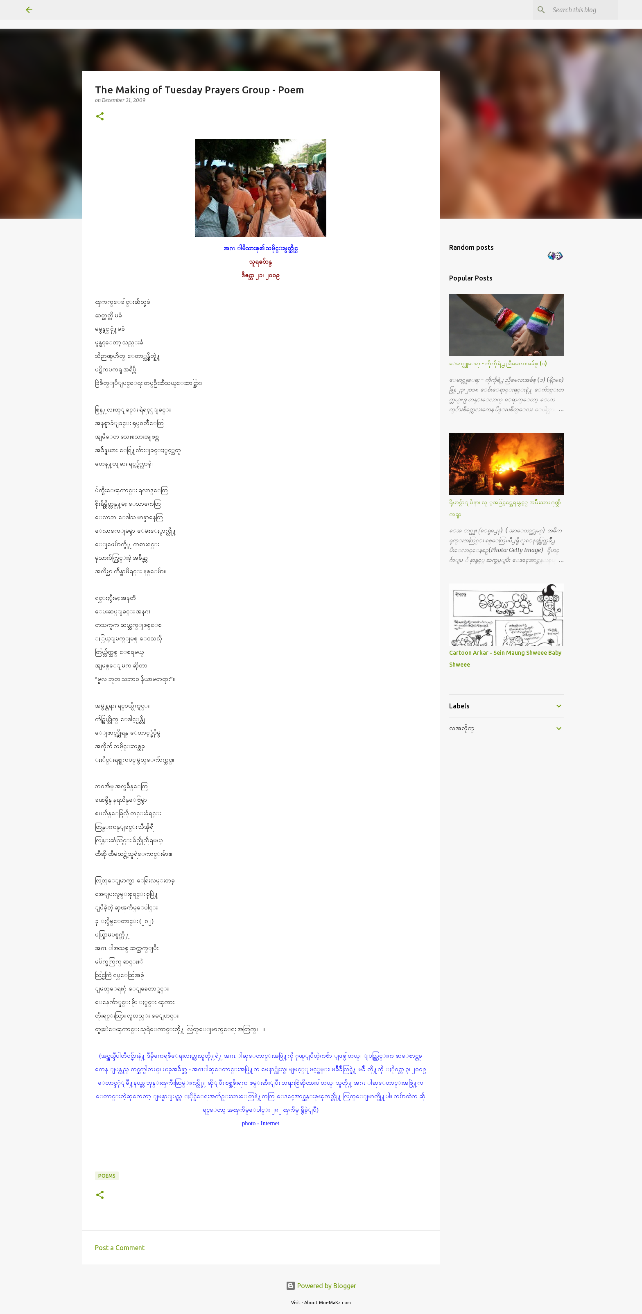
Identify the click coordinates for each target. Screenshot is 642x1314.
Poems (106, 1175)
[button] (100, 116)
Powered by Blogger (321, 1285)
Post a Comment (120, 1247)
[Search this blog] (575, 10)
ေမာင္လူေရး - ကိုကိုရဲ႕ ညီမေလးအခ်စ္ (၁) (498, 363)
